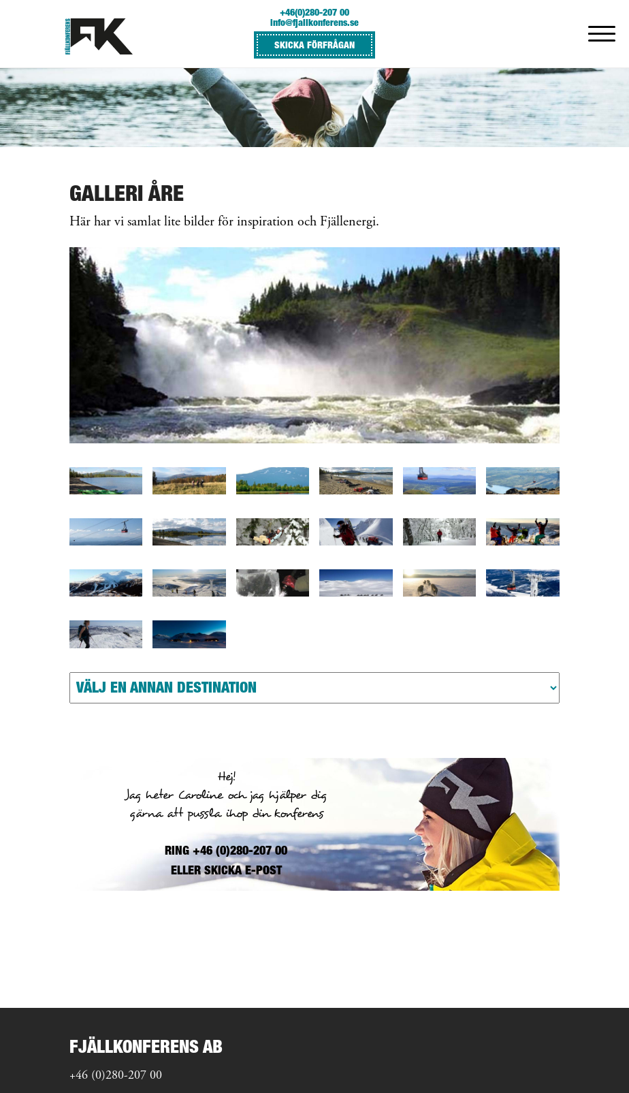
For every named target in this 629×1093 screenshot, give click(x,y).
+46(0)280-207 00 (314, 12)
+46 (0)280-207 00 (115, 1076)
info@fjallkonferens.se (314, 22)
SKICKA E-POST (243, 870)
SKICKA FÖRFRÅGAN (314, 44)
